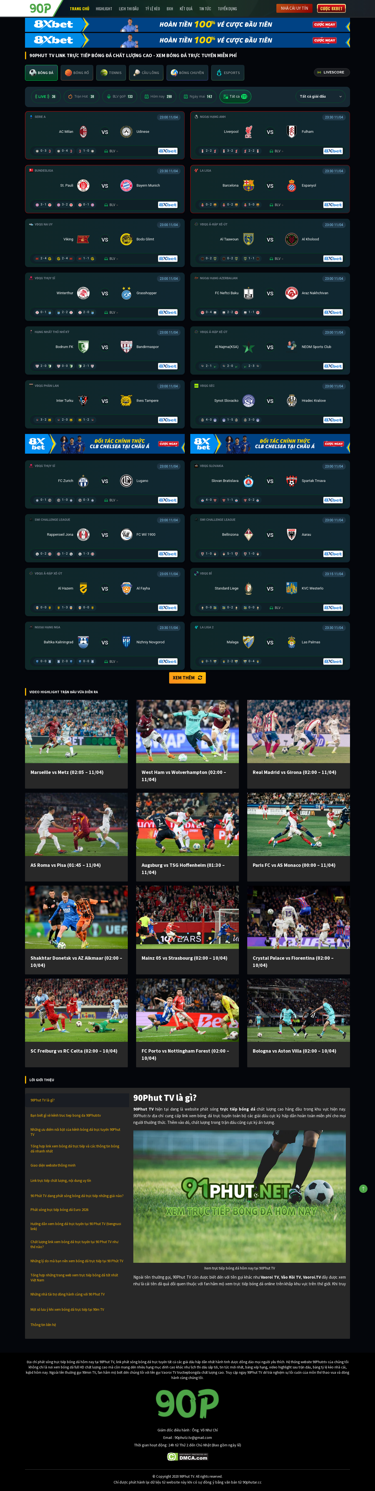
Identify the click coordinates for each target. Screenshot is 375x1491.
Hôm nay (158, 96)
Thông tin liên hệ (43, 1324)
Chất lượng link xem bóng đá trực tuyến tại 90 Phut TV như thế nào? (74, 1244)
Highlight (104, 8)
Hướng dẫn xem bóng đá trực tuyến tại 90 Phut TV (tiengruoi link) (76, 1226)
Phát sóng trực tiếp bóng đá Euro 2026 (59, 1209)
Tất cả (235, 96)
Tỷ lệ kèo (152, 8)
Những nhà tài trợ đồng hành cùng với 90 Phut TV (68, 1294)
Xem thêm (187, 678)
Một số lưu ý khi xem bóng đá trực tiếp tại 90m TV (67, 1309)
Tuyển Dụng (227, 8)
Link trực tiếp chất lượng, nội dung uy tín (61, 1180)
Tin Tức (205, 8)
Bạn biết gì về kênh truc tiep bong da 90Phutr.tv (66, 1115)
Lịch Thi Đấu (129, 8)
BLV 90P (119, 96)
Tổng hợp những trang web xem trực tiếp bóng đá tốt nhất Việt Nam (74, 1277)
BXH (170, 8)
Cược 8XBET (331, 8)
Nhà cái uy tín (294, 8)
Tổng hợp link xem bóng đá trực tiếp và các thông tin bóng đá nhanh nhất (75, 1149)
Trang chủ (79, 8)
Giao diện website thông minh (53, 1165)
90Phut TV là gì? (43, 1100)
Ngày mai (197, 96)
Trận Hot (81, 96)
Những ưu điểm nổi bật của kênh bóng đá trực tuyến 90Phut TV (75, 1132)
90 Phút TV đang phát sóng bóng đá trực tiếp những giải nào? (77, 1195)
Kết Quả (186, 8)
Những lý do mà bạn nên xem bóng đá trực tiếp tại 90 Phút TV (77, 1261)
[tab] (41, 73)
